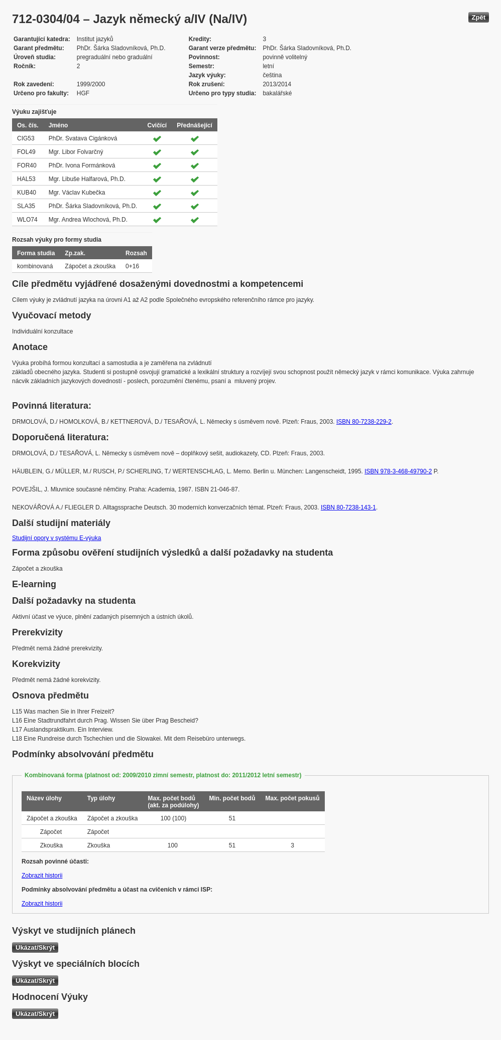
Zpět (478, 17)
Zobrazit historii (42, 875)
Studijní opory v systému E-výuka (56, 538)
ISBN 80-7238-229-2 (364, 421)
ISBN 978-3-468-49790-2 (398, 471)
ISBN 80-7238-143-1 (348, 507)
